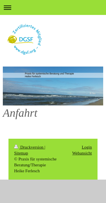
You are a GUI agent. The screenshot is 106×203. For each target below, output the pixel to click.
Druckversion (29, 147)
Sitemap (21, 153)
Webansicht (82, 153)
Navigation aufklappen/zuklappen (53, 7)
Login (87, 147)
